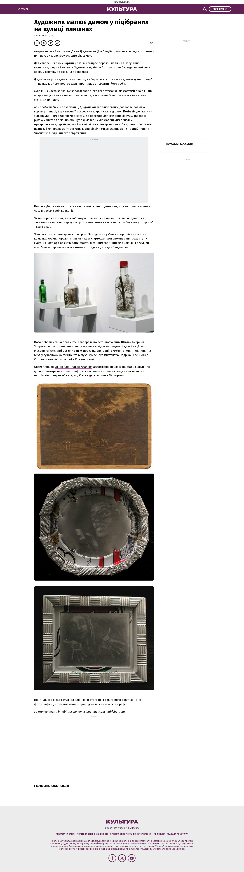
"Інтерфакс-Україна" (153, 846)
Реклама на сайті (65, 834)
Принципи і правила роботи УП (171, 834)
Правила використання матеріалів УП (130, 834)
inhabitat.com (67, 711)
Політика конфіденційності (92, 834)
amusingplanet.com (91, 711)
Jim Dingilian (106, 51)
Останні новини (179, 144)
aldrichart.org (115, 711)
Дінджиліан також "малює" (73, 367)
